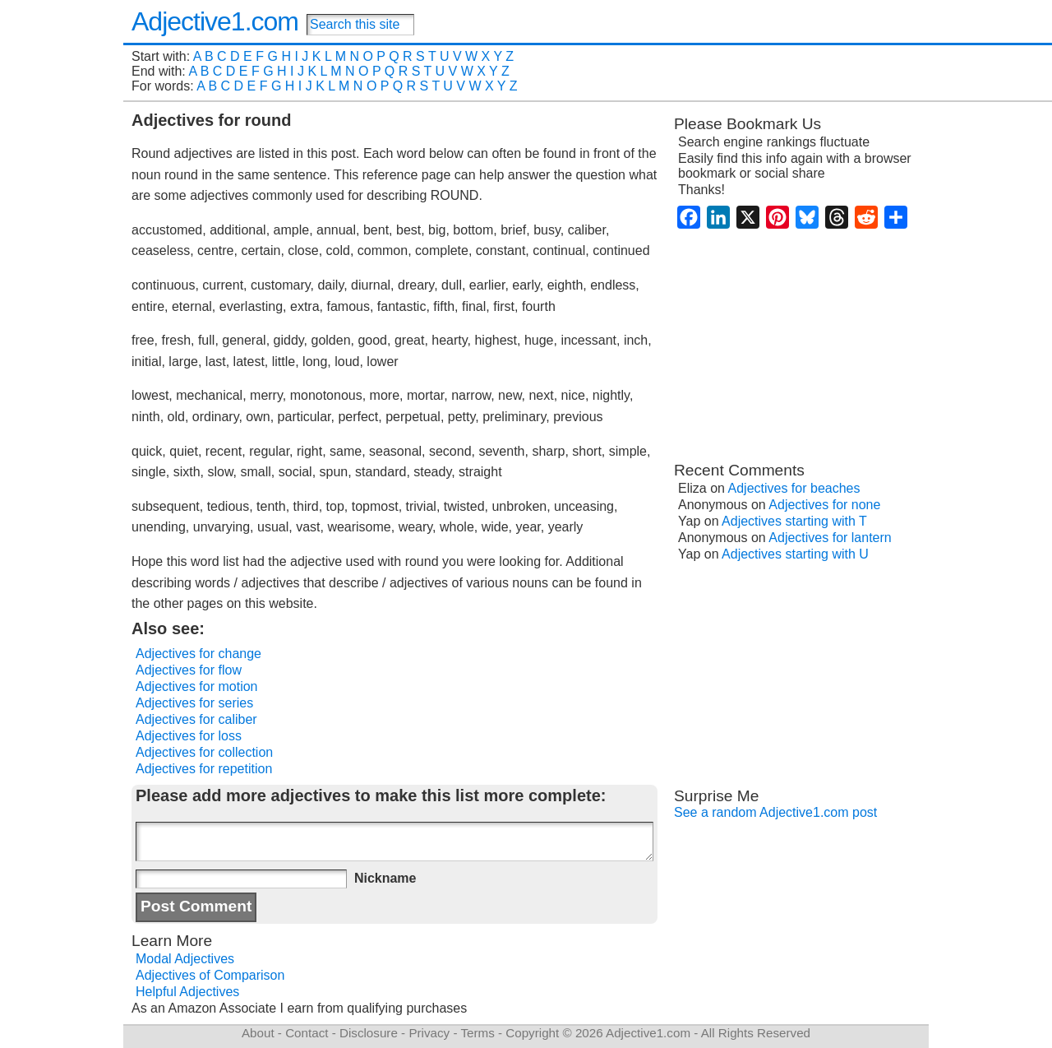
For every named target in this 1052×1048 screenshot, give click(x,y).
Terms (477, 1033)
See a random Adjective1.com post (775, 812)
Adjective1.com (215, 21)
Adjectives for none (824, 505)
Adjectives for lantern (829, 538)
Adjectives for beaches (794, 488)
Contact (306, 1033)
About (258, 1033)
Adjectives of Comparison (210, 975)
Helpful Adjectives (187, 992)
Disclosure (368, 1033)
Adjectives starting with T (794, 521)
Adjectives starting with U (795, 554)
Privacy (429, 1033)
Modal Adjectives (185, 959)
